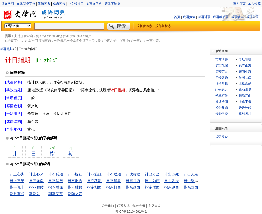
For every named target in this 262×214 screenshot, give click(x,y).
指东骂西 (191, 187)
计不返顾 (113, 174)
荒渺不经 (221, 114)
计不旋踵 (94, 174)
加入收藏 (254, 4)
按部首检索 (163, 26)
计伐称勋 (133, 174)
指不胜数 (75, 187)
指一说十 (17, 187)
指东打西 (113, 187)
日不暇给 (75, 181)
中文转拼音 (76, 4)
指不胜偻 (36, 187)
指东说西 (171, 187)
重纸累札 (245, 114)
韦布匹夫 (221, 59)
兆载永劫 (245, 83)
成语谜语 (204, 17)
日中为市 (152, 181)
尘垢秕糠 (245, 59)
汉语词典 (44, 4)
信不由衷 (245, 65)
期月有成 (17, 194)
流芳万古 (221, 71)
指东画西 (133, 187)
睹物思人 (221, 90)
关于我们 (107, 206)
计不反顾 (55, 174)
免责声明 (138, 206)
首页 (177, 17)
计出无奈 (191, 174)
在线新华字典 (25, 4)
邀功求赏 (245, 90)
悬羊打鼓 (221, 96)
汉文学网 (7, 4)
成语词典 (59, 4)
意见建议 (154, 206)
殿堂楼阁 (221, 102)
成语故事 (237, 17)
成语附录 (252, 17)
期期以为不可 (40, 194)
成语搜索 (189, 17)
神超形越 (221, 83)
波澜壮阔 (245, 77)
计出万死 (171, 174)
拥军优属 (221, 65)
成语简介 (221, 137)
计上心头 (17, 174)
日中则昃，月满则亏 (200, 181)
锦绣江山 (245, 96)
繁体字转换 (112, 4)
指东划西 (94, 187)
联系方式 (123, 206)
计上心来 (36, 174)
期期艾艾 (55, 194)
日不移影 (94, 181)
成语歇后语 (221, 17)
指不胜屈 (55, 187)
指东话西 (152, 187)
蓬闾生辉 (245, 71)
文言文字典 (94, 4)
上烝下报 (245, 102)
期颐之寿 (75, 194)
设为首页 (239, 4)
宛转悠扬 (221, 77)
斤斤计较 (245, 108)
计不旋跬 (75, 174)
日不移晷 (113, 181)
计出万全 (152, 174)
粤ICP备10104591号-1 (131, 211)
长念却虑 (221, 108)
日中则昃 (171, 181)
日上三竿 (17, 181)
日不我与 (55, 181)
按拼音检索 (144, 26)
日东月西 (133, 181)
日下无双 (36, 181)
